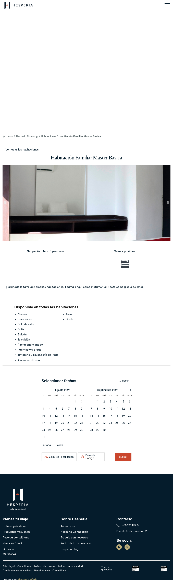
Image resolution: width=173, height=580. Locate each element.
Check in (8, 549)
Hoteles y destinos (14, 526)
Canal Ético (59, 570)
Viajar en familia (13, 543)
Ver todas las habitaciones (22, 149)
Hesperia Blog (69, 549)
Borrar (123, 381)
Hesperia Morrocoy (27, 136)
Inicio (10, 136)
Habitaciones (48, 136)
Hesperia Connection (74, 531)
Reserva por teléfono (16, 537)
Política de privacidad (70, 566)
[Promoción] (93, 458)
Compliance (24, 566)
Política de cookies (44, 566)
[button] (5, 203)
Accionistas (68, 526)
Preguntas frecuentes (17, 531)
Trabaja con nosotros (74, 537)
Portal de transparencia (76, 543)
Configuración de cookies (17, 570)
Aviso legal (9, 566)
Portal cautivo (42, 570)
